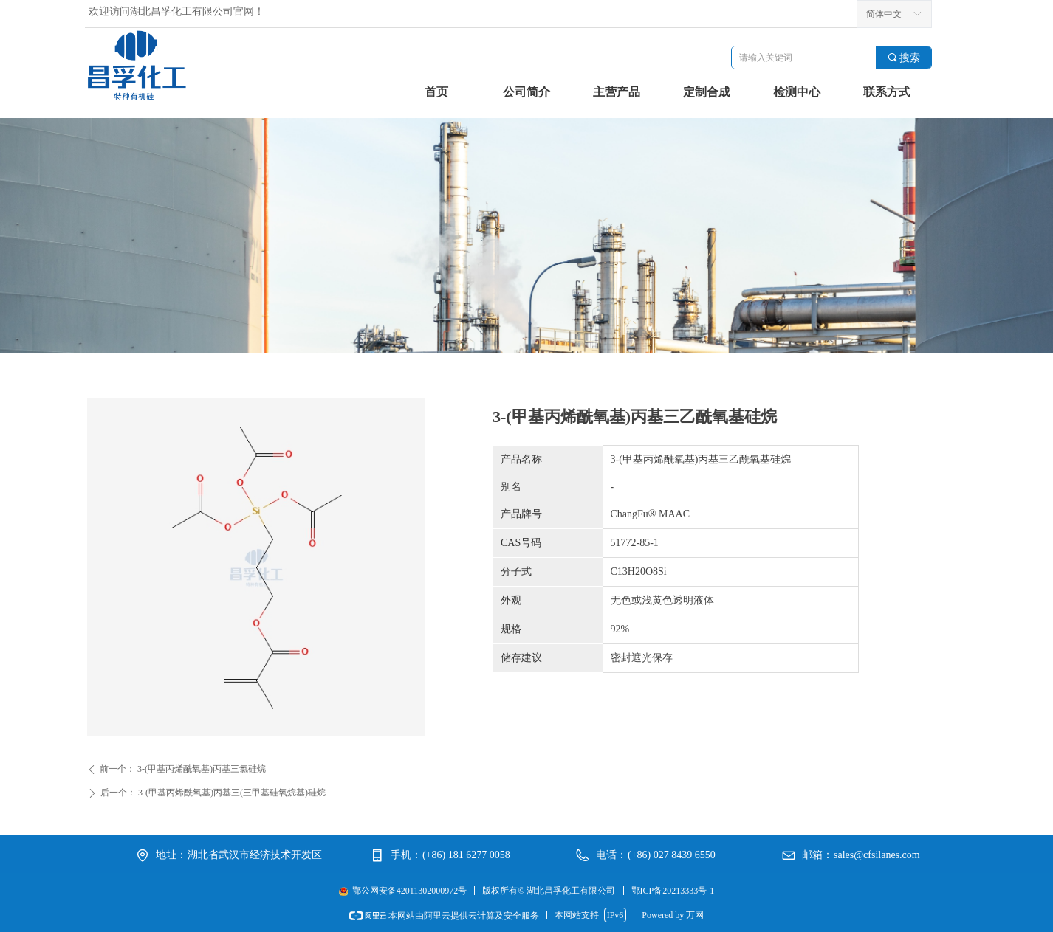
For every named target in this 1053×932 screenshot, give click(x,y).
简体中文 (884, 14)
